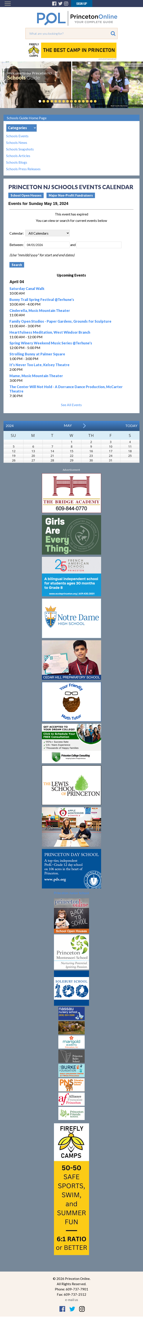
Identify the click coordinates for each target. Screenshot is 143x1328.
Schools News (16, 143)
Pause (102, 101)
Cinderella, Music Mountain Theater (39, 310)
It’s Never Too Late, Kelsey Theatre (39, 365)
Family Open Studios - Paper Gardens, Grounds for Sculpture (60, 321)
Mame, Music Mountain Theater (36, 376)
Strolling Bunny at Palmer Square (37, 354)
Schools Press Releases (23, 169)
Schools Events (17, 136)
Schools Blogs (16, 162)
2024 (10, 425)
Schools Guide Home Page (26, 118)
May (68, 425)
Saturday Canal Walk (26, 288)
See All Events (71, 405)
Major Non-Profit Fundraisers (71, 195)
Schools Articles (18, 156)
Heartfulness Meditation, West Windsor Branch (49, 332)
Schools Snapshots (20, 149)
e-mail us (71, 1300)
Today (131, 425)
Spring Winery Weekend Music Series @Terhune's (50, 343)
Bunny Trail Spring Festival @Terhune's (41, 299)
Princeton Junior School (71, 893)
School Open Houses (26, 195)
